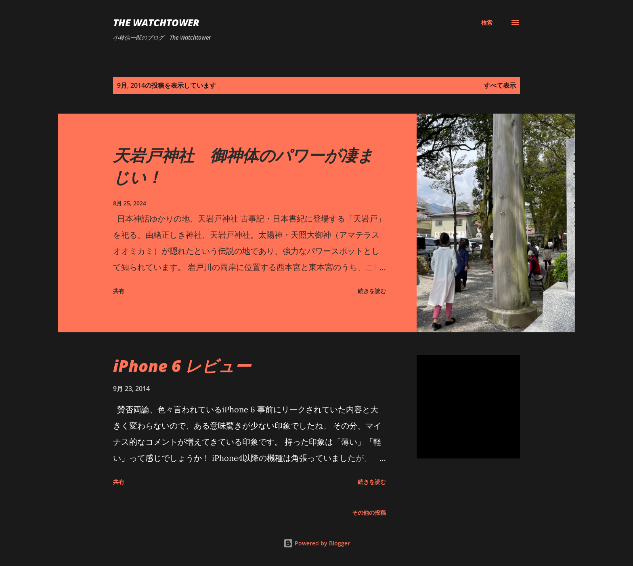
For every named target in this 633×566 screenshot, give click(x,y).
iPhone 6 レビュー (182, 366)
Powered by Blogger (316, 543)
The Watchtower (156, 22)
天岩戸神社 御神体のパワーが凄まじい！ (243, 166)
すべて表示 (500, 85)
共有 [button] (118, 291)
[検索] (487, 22)
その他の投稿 (369, 512)
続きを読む (372, 291)
